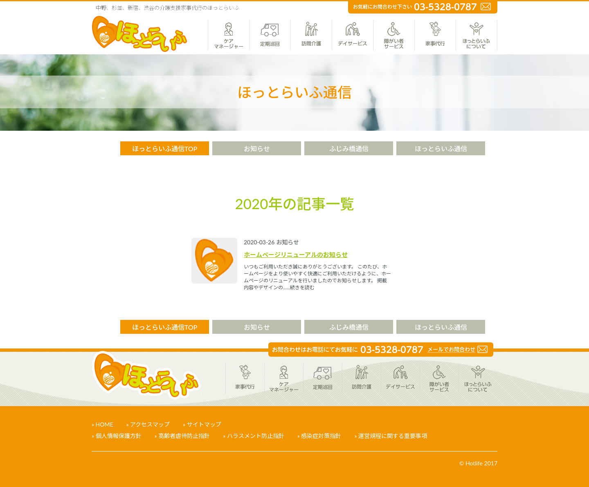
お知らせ (257, 148)
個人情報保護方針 (119, 435)
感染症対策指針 (321, 435)
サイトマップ (204, 424)
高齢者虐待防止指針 (184, 435)
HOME (104, 424)
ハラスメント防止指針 (255, 435)
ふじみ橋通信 (349, 148)
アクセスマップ (150, 424)
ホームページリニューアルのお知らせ (296, 254)
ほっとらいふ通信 (441, 148)
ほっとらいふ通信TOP (165, 148)
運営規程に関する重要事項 (392, 435)
